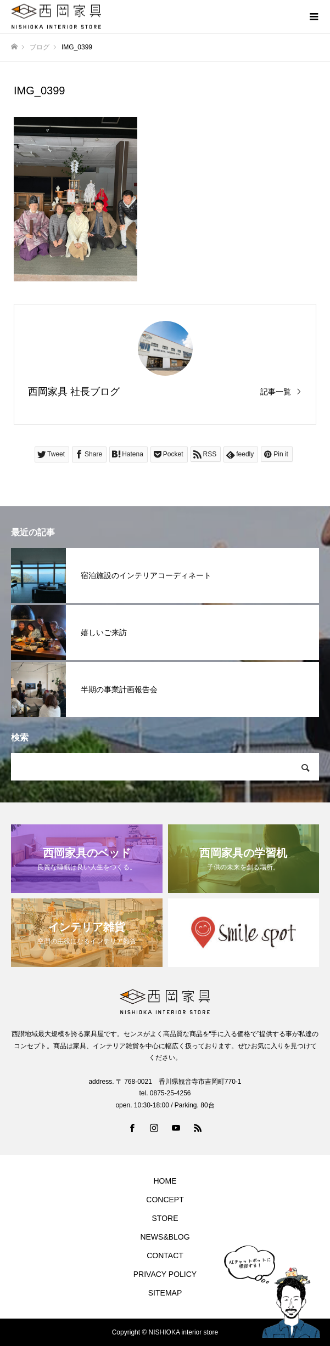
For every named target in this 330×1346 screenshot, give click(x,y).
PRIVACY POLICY (165, 1274)
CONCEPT (164, 1199)
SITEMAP (165, 1292)
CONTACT (165, 1255)
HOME (165, 1181)
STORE (165, 1218)
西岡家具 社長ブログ (74, 391)
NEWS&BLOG (164, 1236)
